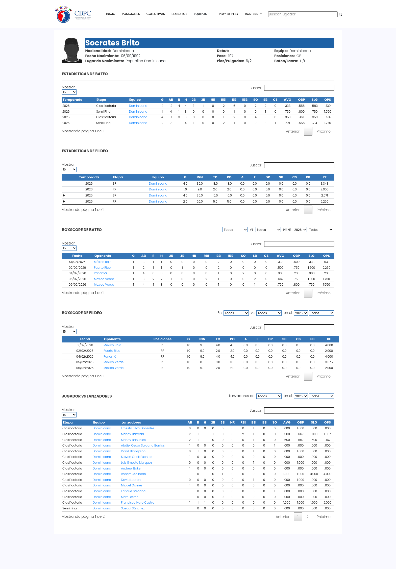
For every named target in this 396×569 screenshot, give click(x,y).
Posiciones (131, 14)
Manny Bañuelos (133, 440)
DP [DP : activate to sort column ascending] (270, 339)
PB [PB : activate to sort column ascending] (312, 339)
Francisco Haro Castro (137, 502)
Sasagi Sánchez (133, 508)
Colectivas (155, 14)
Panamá (100, 273)
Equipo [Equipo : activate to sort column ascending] (99, 422)
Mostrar (69, 90)
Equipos (200, 14)
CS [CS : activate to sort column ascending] (266, 255)
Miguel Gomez (131, 485)
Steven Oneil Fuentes (136, 457)
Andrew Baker (131, 468)
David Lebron (131, 480)
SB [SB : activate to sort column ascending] (255, 255)
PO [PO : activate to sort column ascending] (232, 339)
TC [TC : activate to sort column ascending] (218, 339)
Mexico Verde (104, 279)
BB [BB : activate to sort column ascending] (218, 255)
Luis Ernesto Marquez (136, 462)
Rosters (251, 14)
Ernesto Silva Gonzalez (137, 428)
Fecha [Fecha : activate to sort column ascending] (85, 339)
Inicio (110, 14)
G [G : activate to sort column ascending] (133, 255)
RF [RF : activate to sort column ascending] (329, 339)
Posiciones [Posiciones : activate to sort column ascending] (163, 339)
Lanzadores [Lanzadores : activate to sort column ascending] (131, 422)
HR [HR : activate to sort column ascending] (194, 255)
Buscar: (292, 88)
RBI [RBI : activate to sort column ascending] (206, 255)
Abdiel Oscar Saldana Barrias (143, 445)
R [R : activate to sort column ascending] (153, 255)
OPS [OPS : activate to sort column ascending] (326, 255)
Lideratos (179, 14)
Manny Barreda (132, 434)
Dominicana (138, 106)
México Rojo (102, 262)
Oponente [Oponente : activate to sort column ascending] (102, 255)
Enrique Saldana (133, 491)
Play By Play (228, 14)
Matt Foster (129, 497)
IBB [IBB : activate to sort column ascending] (231, 255)
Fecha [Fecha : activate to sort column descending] (77, 255)
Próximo (324, 131)
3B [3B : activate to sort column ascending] (182, 255)
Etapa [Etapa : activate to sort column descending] (68, 422)
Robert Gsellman (133, 474)
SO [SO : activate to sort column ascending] (243, 255)
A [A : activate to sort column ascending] (245, 339)
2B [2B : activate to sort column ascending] (171, 255)
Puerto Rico (102, 267)
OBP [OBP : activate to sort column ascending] (296, 255)
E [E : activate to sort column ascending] (257, 339)
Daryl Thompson (133, 451)
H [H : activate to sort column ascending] (161, 255)
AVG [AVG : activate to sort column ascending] (280, 255)
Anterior (293, 131)
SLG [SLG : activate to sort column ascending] (311, 255)
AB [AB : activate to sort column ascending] (143, 255)
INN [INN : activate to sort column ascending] (202, 339)
